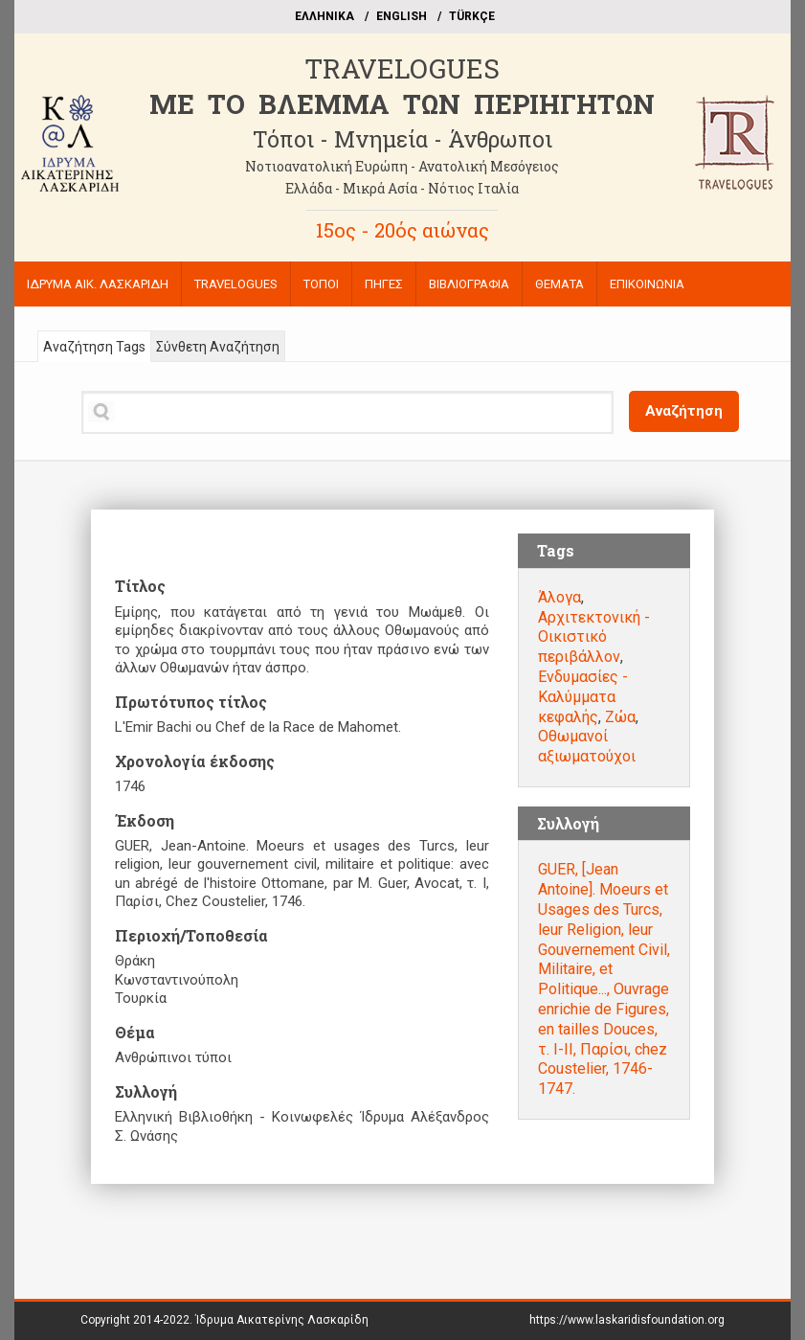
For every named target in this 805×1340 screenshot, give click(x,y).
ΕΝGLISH (401, 16)
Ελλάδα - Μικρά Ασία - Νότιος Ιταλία (402, 188)
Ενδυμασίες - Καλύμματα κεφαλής (583, 697)
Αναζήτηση (684, 411)
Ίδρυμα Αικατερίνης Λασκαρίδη (282, 1320)
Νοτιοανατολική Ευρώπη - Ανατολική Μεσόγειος (402, 166)
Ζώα (620, 717)
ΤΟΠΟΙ (321, 284)
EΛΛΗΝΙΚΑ (324, 16)
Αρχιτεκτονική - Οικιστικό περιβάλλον (594, 637)
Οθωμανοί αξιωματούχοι (587, 746)
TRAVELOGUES (402, 68)
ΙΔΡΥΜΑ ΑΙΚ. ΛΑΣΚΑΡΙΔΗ (97, 284)
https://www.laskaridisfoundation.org (627, 1320)
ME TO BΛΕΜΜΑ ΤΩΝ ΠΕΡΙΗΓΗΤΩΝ (402, 104)
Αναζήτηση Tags (94, 346)
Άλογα (559, 597)
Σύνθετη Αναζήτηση (218, 346)
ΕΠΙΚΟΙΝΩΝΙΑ (647, 284)
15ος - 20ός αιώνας (402, 229)
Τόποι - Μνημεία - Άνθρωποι (402, 139)
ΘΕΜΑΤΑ (559, 284)
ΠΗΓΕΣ (384, 284)
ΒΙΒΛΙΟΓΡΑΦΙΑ (469, 284)
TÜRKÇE (472, 16)
